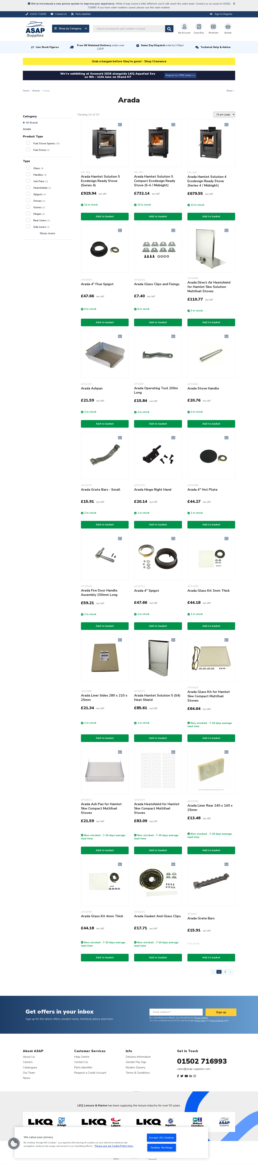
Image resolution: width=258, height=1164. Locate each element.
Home (26, 90)
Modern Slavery (135, 1067)
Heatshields (42, 188)
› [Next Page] (230, 972)
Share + (230, 90)
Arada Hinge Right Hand (152, 489)
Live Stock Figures (47, 47)
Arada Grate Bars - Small (100, 489)
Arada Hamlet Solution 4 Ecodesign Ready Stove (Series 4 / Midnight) (206, 181)
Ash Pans (40, 181)
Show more (47, 233)
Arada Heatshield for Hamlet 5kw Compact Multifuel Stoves (156, 808)
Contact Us (81, 1062)
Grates (39, 207)
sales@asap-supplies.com (193, 1069)
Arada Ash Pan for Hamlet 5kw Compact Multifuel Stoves (101, 808)
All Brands (30, 122)
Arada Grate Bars (201, 918)
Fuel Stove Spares (46, 143)
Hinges (39, 214)
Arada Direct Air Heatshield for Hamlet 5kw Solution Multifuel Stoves (208, 286)
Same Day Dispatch (162, 45)
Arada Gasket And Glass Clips (157, 916)
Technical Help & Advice (215, 47)
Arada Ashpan (92, 388)
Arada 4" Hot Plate (202, 489)
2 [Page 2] (225, 972)
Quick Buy (199, 28)
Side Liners (41, 227)
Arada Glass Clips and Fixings (156, 284)
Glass (38, 168)
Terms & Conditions (138, 1073)
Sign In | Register (221, 14)
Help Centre (81, 1057)
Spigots (39, 194)
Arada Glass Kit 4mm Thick (102, 916)
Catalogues (30, 1067)
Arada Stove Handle (203, 388)
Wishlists (213, 28)
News (26, 1078)
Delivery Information (138, 1057)
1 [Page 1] (219, 972)
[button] (14, 1143)
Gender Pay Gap (136, 1062)
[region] (111, 1142)
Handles (39, 175)
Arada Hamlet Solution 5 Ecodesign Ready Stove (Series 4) (100, 180)
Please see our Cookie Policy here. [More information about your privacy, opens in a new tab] (114, 1146)
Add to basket (105, 216)
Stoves (39, 201)
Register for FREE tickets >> (180, 75)
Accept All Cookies (161, 1137)
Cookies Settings (162, 1147)
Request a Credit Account (90, 1073)
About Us (29, 1057)
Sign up (221, 1012)
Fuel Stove (41, 150)
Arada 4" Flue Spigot (97, 284)
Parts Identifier (83, 1067)
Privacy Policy (200, 1020)
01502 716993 (202, 1061)
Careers (28, 1062)
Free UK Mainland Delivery (100, 47)
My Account (184, 28)
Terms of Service (216, 1020)
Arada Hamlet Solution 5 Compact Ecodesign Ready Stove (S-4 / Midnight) (154, 180)
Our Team (29, 1073)
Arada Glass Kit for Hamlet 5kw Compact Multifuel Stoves (208, 696)
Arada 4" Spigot (146, 590)
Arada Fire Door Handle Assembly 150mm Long (99, 592)
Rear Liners (41, 220)
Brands (36, 90)
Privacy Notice (201, 1017)
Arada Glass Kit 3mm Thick (208, 590)
